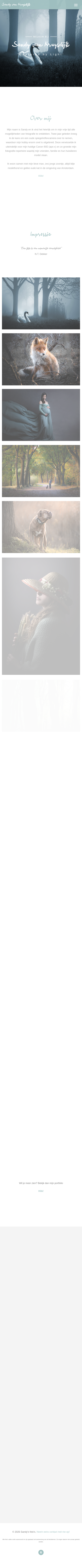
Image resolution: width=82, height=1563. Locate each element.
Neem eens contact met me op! (53, 1532)
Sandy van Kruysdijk (16, 5)
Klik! (41, 180)
